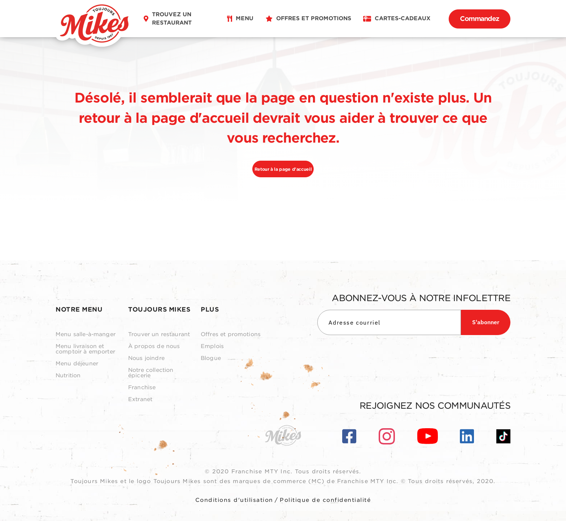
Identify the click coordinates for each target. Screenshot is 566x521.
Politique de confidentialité (325, 500)
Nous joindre (146, 358)
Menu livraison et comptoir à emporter (85, 349)
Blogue (211, 358)
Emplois (212, 346)
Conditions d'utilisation (234, 500)
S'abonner (485, 322)
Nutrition (68, 375)
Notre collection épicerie (150, 373)
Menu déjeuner (77, 363)
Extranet (140, 399)
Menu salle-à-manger (86, 334)
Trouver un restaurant (159, 334)
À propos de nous (154, 346)
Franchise (142, 387)
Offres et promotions (231, 334)
